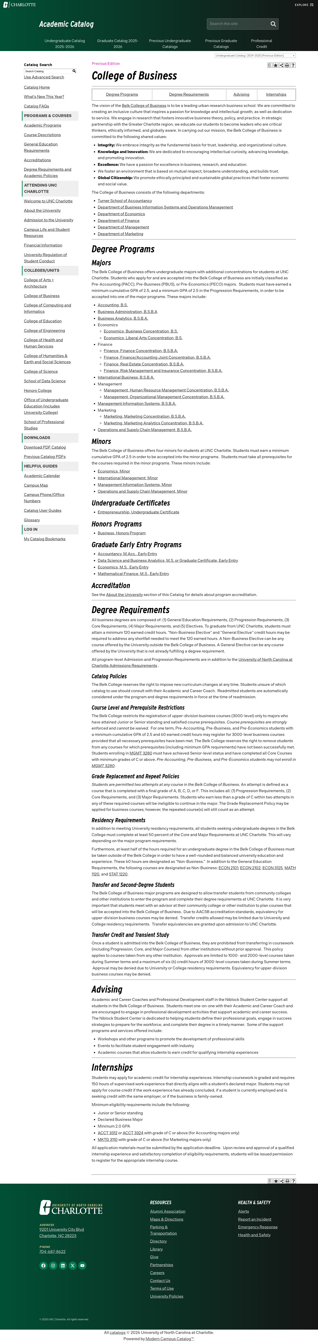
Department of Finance (119, 220)
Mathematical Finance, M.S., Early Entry (133, 573)
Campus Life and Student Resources (47, 232)
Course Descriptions (42, 135)
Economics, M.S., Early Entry (123, 567)
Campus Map (36, 485)
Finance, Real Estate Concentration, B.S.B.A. (144, 364)
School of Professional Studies (44, 425)
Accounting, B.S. (113, 305)
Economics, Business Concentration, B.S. (141, 331)
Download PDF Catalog (45, 447)
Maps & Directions (166, 1219)
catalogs (118, 1332)
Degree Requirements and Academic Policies (47, 172)
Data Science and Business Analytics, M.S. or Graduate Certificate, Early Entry (168, 560)
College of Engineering (44, 330)
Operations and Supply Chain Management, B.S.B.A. (145, 429)
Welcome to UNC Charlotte (48, 201)
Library (156, 1249)
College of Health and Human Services (43, 343)
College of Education (43, 321)
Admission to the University (48, 220)
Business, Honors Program (122, 533)
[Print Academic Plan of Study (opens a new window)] (270, 65)
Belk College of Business (144, 105)
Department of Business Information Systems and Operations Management (165, 207)
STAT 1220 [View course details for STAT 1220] (118, 874)
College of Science (41, 371)
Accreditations (37, 160)
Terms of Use (162, 1288)
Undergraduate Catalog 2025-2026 (65, 44)
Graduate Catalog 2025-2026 (118, 44)
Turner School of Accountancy (125, 200)
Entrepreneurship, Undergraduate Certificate (138, 512)
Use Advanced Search (44, 77)
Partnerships (161, 1265)
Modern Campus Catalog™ (170, 1339)
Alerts (243, 1211)
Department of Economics (121, 214)
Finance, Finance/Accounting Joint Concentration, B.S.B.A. (157, 357)
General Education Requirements (41, 147)
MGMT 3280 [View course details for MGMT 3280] (141, 753)
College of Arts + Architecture (39, 283)
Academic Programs (42, 125)
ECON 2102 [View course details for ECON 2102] (250, 868)
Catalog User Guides (42, 510)
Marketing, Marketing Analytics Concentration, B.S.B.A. (153, 423)
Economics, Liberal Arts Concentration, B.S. (143, 338)
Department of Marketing (120, 234)
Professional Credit (261, 44)
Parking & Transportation (163, 1230)
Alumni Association (167, 1211)
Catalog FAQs (36, 106)
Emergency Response (258, 1227)
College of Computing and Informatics (47, 308)
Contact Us (160, 1280)
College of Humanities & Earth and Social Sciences (47, 358)
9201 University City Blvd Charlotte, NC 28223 (61, 1232)
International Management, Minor (128, 478)
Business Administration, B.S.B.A (127, 311)
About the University (42, 210)
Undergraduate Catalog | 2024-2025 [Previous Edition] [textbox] (250, 55)
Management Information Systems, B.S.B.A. (137, 403)
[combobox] (255, 55)
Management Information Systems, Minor (135, 484)
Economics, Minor (114, 471)
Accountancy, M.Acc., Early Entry (127, 553)
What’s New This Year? (44, 96)
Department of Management (123, 227)
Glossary (32, 520)
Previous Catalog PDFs (45, 456)
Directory (158, 1241)
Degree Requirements (189, 94)
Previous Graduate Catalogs (221, 44)
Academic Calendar (42, 475)
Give (154, 1257)
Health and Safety (254, 1235)
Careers (157, 1272)
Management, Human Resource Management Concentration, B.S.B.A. (166, 390)
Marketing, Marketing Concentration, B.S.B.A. (145, 416)
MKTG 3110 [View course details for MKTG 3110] (108, 1139)
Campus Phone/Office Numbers (44, 497)
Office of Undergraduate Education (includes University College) (46, 406)
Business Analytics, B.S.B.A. (123, 318)
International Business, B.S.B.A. (126, 377)
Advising (241, 94)
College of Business (42, 296)
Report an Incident (254, 1219)
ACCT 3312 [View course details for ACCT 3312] (107, 1133)
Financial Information (43, 245)
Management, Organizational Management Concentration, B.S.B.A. (164, 397)
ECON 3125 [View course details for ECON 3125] (272, 868)
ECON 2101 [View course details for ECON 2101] (228, 868)
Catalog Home (37, 87)
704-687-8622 (52, 1251)
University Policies (166, 1296)
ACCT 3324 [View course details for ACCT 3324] (133, 1133)
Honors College (38, 390)
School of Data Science (45, 381)
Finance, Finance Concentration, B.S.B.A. (141, 350)
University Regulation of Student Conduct (45, 257)
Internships (276, 94)
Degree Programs (122, 94)
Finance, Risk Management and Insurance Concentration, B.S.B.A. (163, 370)
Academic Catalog (66, 24)
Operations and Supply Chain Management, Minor (142, 491)
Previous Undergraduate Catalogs (170, 44)
